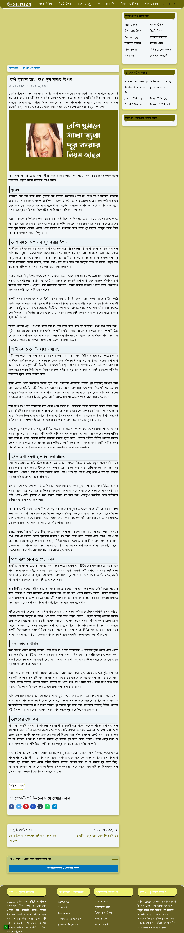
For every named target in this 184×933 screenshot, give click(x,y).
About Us (63, 902)
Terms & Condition (69, 919)
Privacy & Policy (68, 925)
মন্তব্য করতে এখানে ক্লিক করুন (63, 868)
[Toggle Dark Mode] (169, 4)
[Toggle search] (174, 4)
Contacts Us (65, 907)
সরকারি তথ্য (101, 902)
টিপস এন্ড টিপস (103, 913)
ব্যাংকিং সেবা (101, 925)
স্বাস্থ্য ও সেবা (101, 919)
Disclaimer (64, 913)
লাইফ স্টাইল (17, 786)
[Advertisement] (63, 37)
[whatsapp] (163, 4)
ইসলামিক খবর (102, 907)
